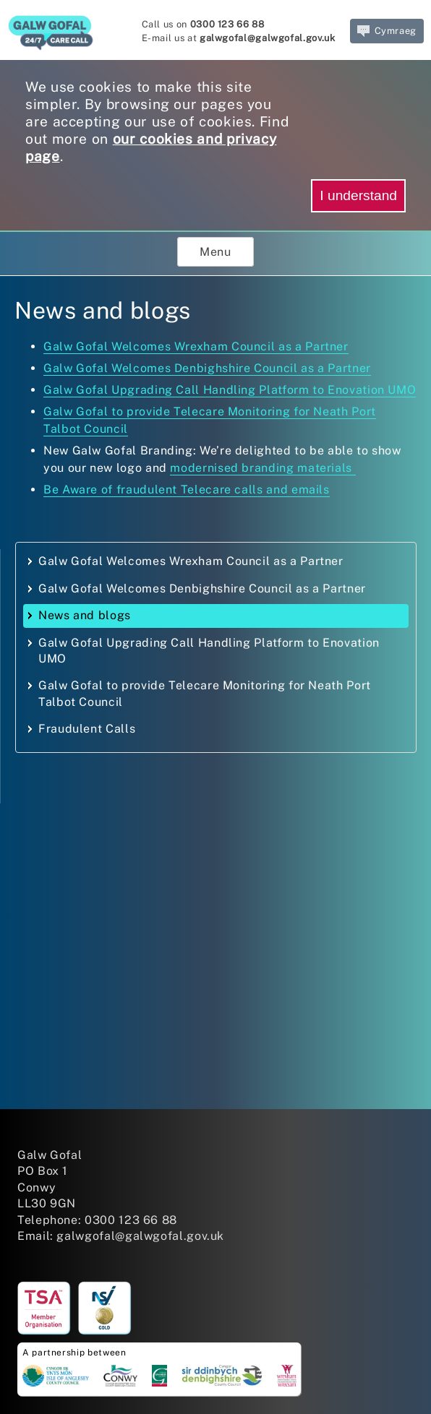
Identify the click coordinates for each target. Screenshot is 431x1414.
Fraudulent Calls (86, 729)
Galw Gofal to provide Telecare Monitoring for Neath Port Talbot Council (204, 693)
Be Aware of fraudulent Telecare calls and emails (186, 489)
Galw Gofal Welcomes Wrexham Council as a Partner (196, 346)
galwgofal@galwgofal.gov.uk (268, 38)
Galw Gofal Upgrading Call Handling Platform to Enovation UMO (229, 390)
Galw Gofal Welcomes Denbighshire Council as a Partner (207, 368)
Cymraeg (387, 31)
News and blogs (84, 615)
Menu (215, 252)
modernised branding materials (262, 468)
